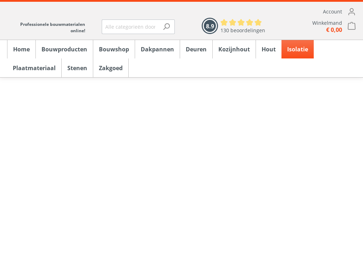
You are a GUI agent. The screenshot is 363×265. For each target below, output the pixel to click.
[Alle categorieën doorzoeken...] (130, 26)
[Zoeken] (166, 26)
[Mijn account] (317, 12)
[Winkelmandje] (317, 26)
